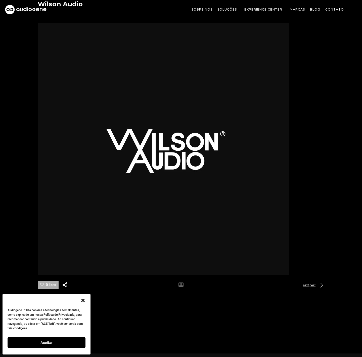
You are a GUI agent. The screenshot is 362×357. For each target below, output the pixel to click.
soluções (228, 9)
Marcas (297, 9)
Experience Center (264, 9)
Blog (315, 9)
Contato (334, 9)
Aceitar (46, 342)
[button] (82, 300)
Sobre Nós (202, 9)
